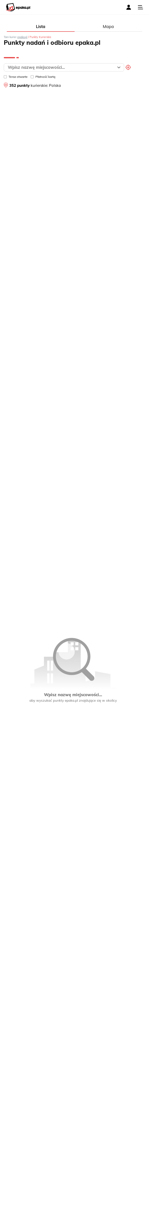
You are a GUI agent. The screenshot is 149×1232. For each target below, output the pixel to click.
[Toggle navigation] (140, 7)
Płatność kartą (43, 77)
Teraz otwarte (16, 77)
